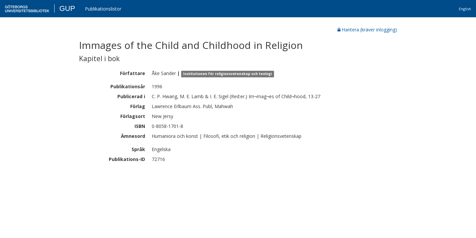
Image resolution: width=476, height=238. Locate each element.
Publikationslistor (103, 9)
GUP (67, 8)
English (465, 8)
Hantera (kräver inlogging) (367, 29)
